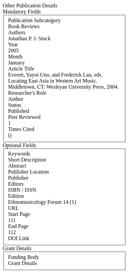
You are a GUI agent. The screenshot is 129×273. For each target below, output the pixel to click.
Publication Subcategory (34, 20)
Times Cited (21, 129)
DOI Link (18, 238)
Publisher (18, 178)
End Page (18, 226)
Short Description (27, 160)
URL (13, 208)
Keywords (19, 153)
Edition (16, 196)
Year (13, 44)
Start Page (19, 214)
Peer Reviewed (24, 117)
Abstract (17, 166)
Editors (16, 184)
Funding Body (23, 257)
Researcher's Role (27, 93)
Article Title (21, 69)
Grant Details (22, 263)
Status (14, 105)
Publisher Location (28, 172)
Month (15, 56)
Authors (17, 32)
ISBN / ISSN (22, 190)
